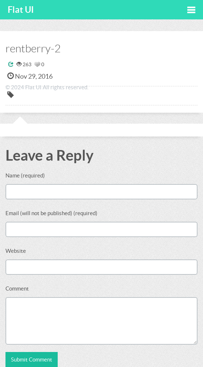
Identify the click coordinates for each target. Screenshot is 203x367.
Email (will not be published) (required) (51, 213)
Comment (17, 288)
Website (15, 251)
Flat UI (21, 10)
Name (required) (25, 175)
